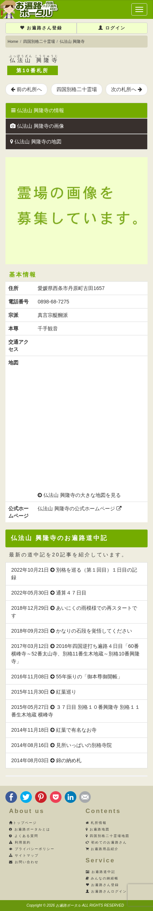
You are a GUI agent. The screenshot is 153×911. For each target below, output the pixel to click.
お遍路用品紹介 (102, 849)
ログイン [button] (112, 27)
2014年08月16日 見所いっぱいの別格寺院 (61, 745)
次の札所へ (126, 89)
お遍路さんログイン (106, 891)
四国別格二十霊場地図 (108, 836)
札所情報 (96, 823)
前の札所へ (26, 89)
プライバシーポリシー (32, 849)
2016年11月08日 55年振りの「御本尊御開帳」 (67, 676)
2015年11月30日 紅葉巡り (43, 692)
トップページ (23, 823)
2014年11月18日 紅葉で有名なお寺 (54, 730)
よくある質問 (23, 836)
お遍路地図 (98, 829)
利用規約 (20, 842)
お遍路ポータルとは (29, 829)
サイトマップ (24, 855)
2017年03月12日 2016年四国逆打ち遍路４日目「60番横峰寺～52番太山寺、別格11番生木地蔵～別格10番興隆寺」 (75, 653)
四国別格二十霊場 (39, 41)
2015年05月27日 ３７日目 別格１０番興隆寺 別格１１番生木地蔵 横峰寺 (75, 711)
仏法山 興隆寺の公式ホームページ (80, 508)
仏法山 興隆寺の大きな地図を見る (82, 495)
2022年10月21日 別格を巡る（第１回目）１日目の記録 (74, 573)
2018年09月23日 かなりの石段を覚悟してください (71, 631)
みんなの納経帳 (102, 878)
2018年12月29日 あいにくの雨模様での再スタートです (74, 611)
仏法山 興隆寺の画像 (37, 126)
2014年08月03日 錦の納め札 (46, 760)
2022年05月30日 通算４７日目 (48, 593)
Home (13, 41)
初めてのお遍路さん (106, 842)
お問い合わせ (24, 862)
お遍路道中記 (101, 872)
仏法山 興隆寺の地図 (35, 141)
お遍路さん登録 (41, 27)
